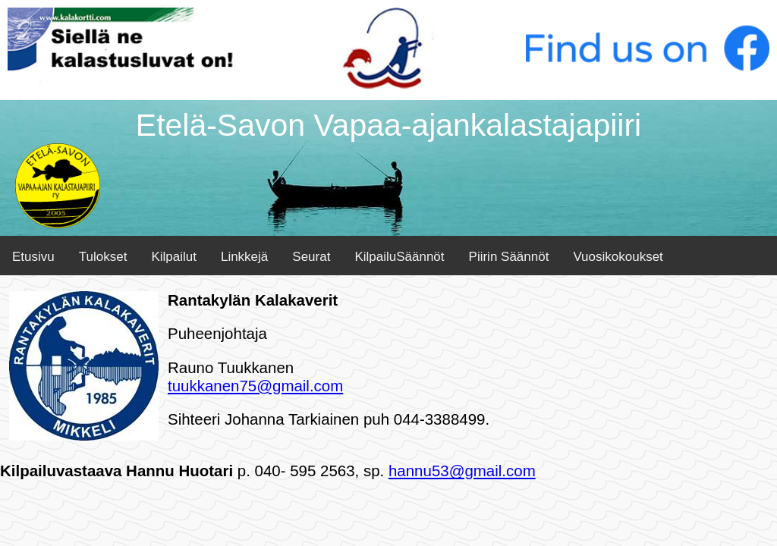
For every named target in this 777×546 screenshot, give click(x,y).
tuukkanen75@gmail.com (255, 385)
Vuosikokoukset (617, 256)
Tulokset (103, 256)
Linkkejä (244, 256)
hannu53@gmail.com (462, 470)
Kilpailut (174, 256)
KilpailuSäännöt (399, 256)
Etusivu (33, 256)
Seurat (311, 256)
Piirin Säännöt (509, 256)
